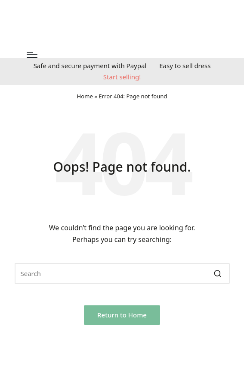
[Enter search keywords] (122, 273)
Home (85, 96)
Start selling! (122, 76)
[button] (218, 273)
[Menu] (32, 55)
